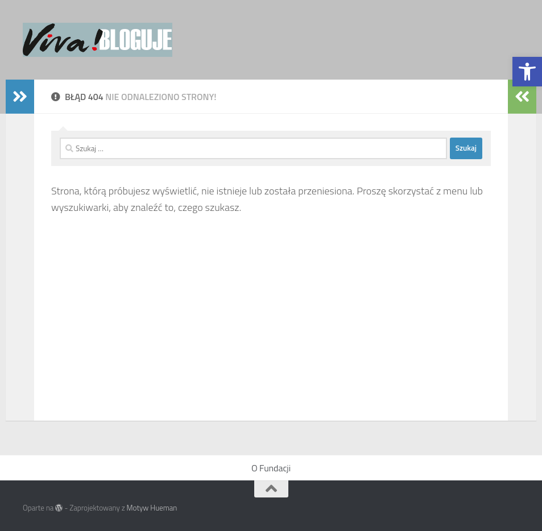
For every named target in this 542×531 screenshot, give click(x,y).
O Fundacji (271, 468)
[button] (527, 71)
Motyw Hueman (152, 507)
